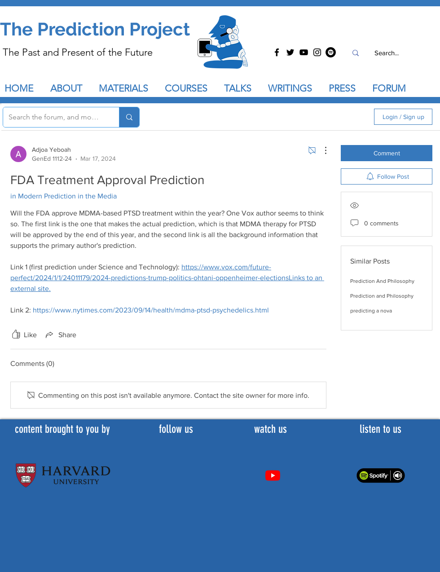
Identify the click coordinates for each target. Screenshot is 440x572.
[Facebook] (277, 52)
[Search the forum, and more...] (54, 117)
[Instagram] (317, 52)
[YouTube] (304, 52)
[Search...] (386, 53)
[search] (319, 117)
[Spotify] (331, 52)
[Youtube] (273, 475)
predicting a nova (371, 311)
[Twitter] (290, 52)
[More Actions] (321, 150)
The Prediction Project (95, 29)
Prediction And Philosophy (382, 281)
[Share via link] (60, 334)
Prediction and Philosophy (382, 296)
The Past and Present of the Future (78, 52)
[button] (242, 88)
